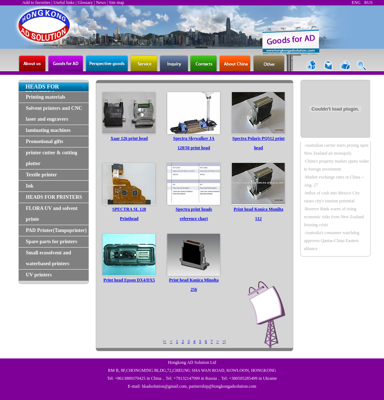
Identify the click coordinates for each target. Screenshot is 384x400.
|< (164, 341)
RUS (368, 2)
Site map (116, 2)
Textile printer (41, 174)
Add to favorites (36, 2)
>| (224, 341)
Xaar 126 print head (129, 138)
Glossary (85, 2)
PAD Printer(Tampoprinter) (56, 230)
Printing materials (45, 97)
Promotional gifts (45, 141)
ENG (356, 2)
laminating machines (48, 130)
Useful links (63, 2)
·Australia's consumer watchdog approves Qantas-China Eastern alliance (331, 240)
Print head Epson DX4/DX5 (129, 280)
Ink (30, 186)
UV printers (39, 275)
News (101, 2)
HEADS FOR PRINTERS (54, 197)
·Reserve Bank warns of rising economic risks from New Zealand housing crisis (334, 216)
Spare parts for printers (51, 241)
